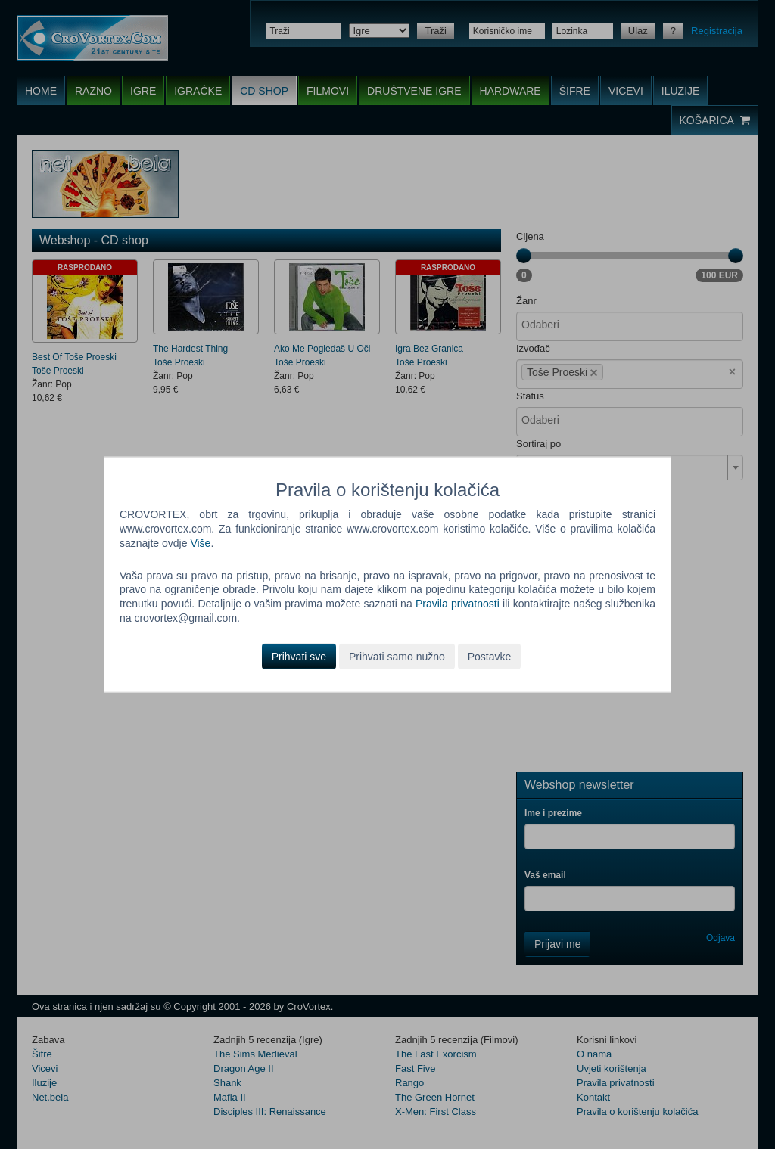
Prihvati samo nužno (397, 657)
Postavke (490, 657)
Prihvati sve (299, 657)
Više (200, 542)
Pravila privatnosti (458, 604)
